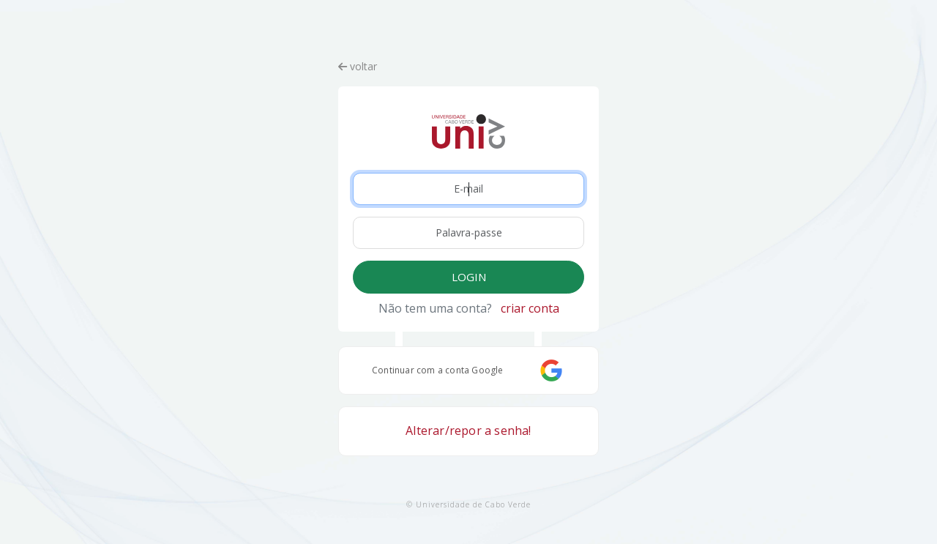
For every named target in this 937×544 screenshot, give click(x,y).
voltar (357, 66)
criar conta (530, 308)
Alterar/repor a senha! (468, 430)
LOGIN (469, 276)
